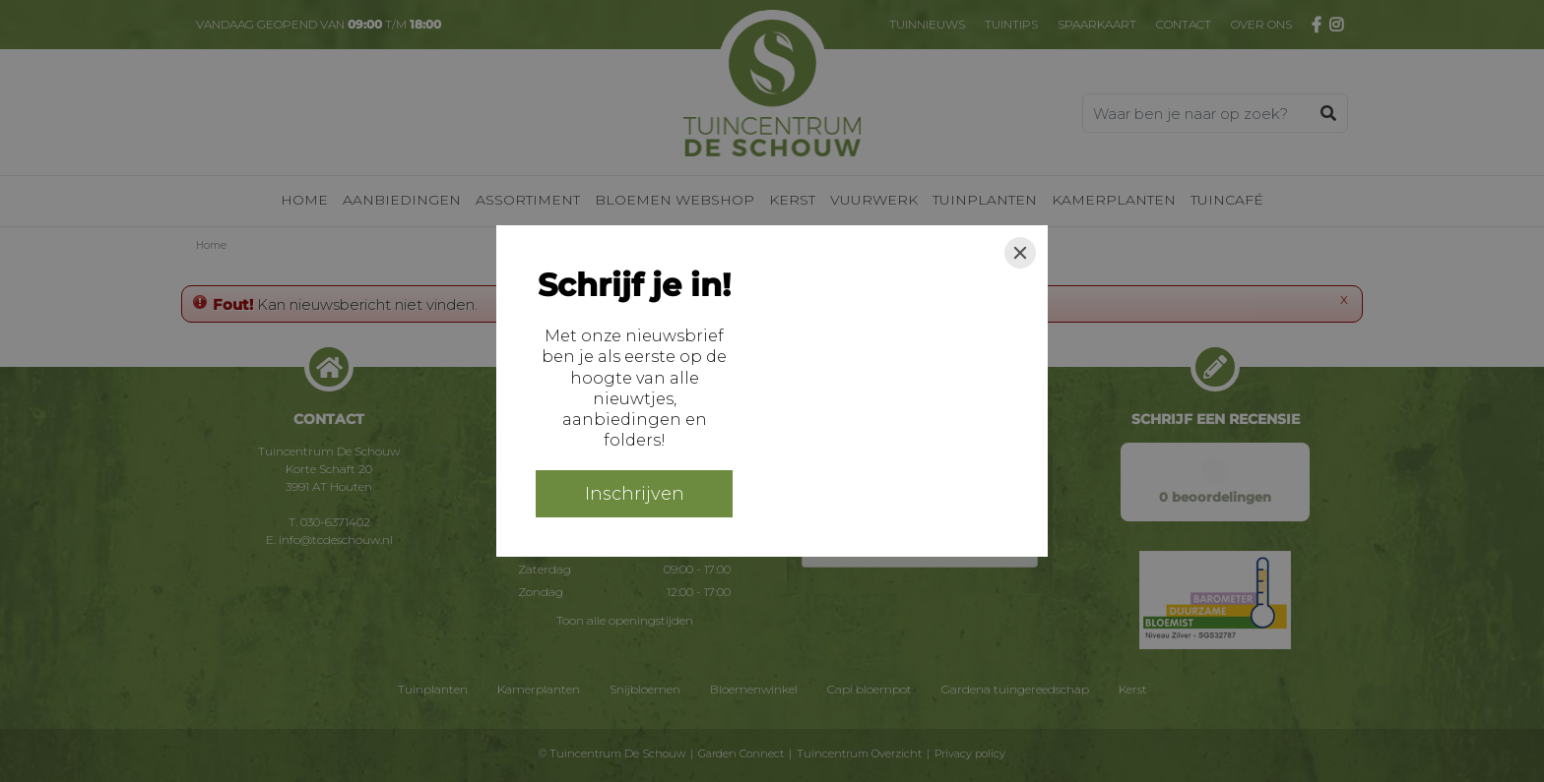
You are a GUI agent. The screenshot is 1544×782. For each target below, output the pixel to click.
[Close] (1020, 253)
